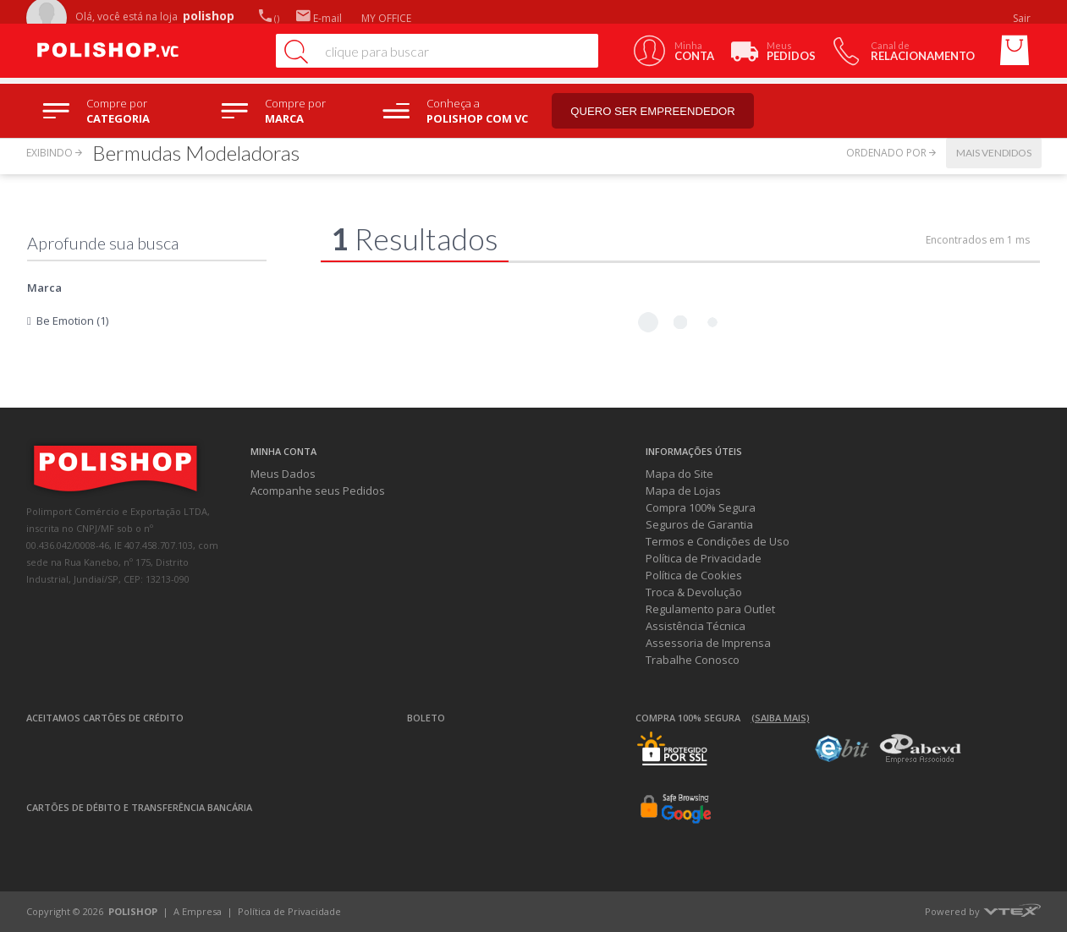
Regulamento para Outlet (710, 609)
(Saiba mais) (780, 717)
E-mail (319, 18)
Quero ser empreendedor (656, 111)
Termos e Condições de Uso (717, 541)
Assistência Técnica (695, 625)
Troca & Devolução (694, 592)
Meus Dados (283, 473)
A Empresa (197, 911)
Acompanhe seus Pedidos (317, 490)
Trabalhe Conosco (693, 659)
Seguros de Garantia (699, 524)
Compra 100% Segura (701, 507)
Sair (1023, 18)
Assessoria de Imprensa (708, 642)
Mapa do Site (679, 473)
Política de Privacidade (704, 558)
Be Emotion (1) (72, 320)
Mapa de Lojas (683, 490)
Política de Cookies (694, 575)
